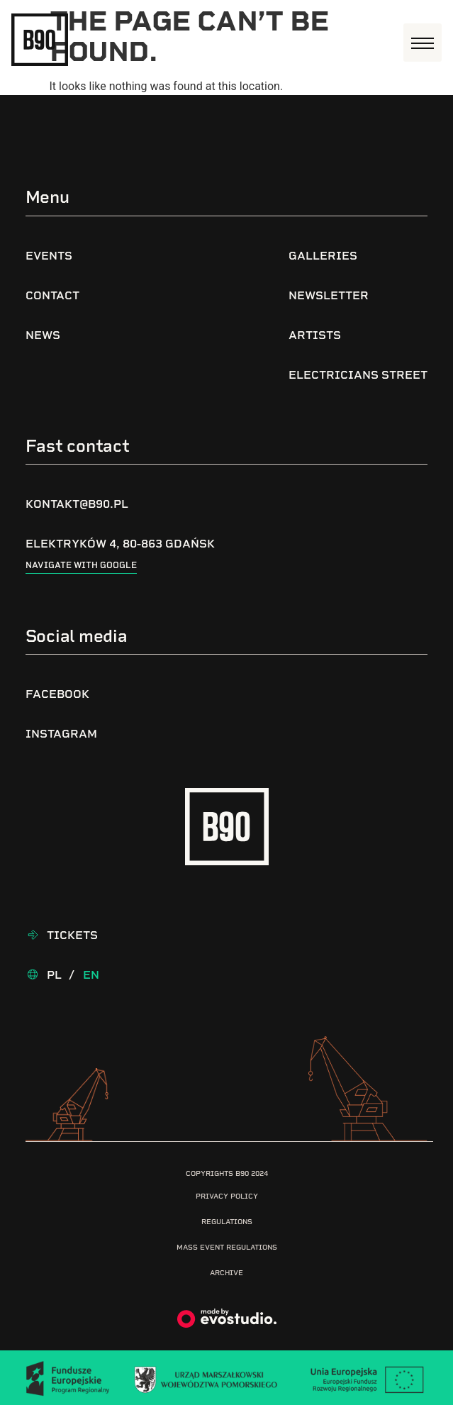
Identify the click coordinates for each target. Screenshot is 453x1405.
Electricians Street (358, 375)
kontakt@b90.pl (77, 504)
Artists (315, 335)
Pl (54, 975)
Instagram (61, 733)
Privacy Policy (227, 1196)
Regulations (226, 1222)
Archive (226, 1273)
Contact (52, 295)
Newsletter (329, 295)
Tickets (72, 935)
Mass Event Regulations (227, 1247)
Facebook (57, 694)
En (91, 975)
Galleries (323, 255)
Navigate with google (81, 565)
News (43, 335)
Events (49, 255)
